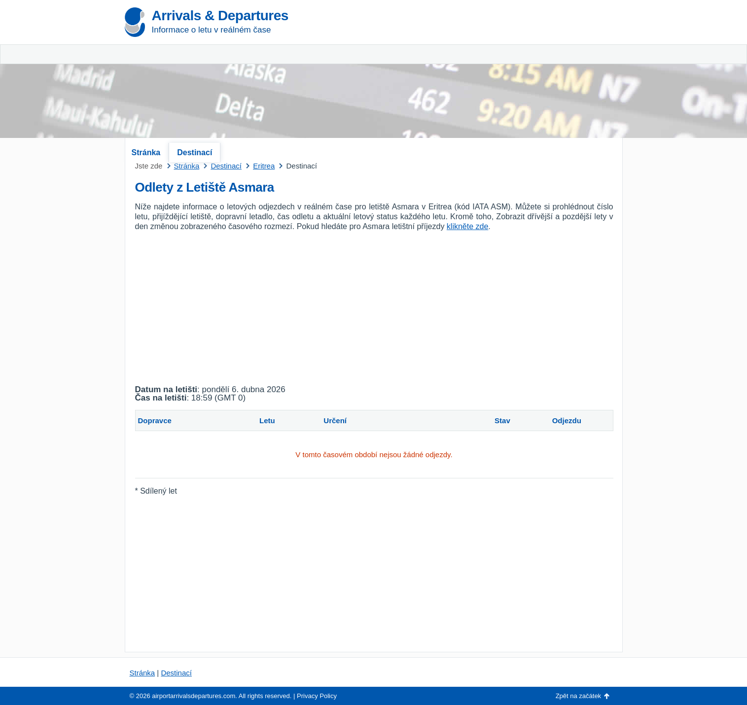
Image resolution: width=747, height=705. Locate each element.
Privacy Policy (317, 696)
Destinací (194, 152)
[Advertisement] (507, 74)
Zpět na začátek (579, 696)
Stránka (146, 152)
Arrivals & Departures (220, 15)
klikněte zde (468, 226)
